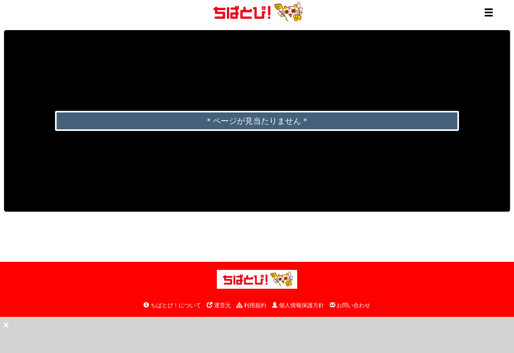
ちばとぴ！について (172, 305)
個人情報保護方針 (298, 305)
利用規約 (251, 305)
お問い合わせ (350, 305)
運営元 (219, 305)
